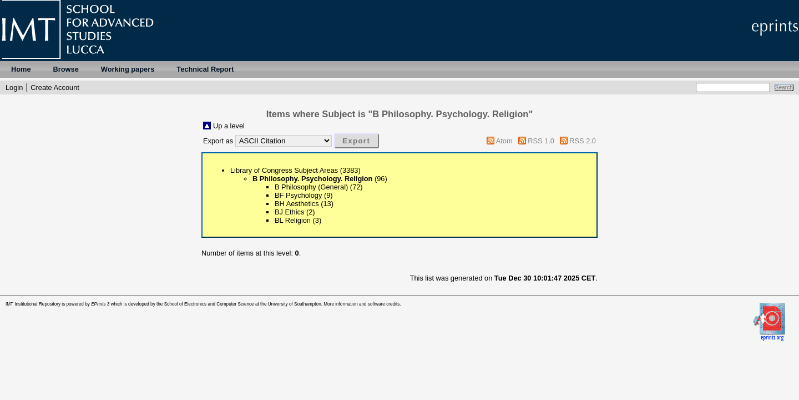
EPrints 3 (100, 304)
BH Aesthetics (297, 203)
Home (21, 69)
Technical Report (205, 69)
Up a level (229, 126)
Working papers (127, 69)
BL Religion (293, 220)
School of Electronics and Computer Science (209, 304)
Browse (66, 69)
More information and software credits (361, 304)
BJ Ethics (289, 212)
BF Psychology (298, 195)
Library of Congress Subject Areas (284, 170)
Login (14, 87)
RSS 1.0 (541, 141)
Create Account (55, 87)
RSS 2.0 (582, 141)
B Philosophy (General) (311, 187)
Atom (504, 141)
